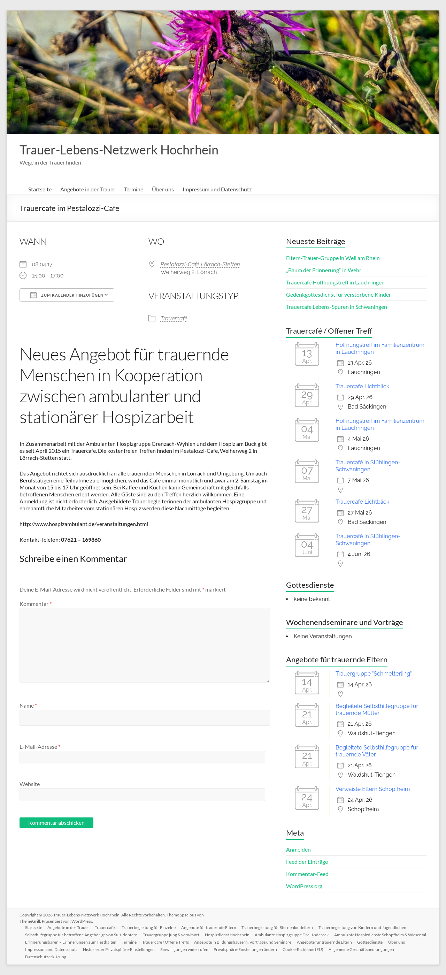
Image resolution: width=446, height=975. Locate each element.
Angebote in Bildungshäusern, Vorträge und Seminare (341, 942)
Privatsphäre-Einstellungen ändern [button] (360, 949)
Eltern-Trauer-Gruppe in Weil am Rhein (333, 257)
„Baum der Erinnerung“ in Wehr (323, 270)
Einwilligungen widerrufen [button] (299, 949)
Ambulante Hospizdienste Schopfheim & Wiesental (71, 942)
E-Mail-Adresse (40, 746)
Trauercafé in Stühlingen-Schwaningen (368, 466)
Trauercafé (174, 318)
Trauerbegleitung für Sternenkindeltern (278, 927)
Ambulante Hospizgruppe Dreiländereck (292, 934)
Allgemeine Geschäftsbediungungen (104, 956)
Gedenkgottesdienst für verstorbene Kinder (338, 294)
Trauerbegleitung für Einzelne (149, 927)
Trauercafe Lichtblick (362, 386)
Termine (133, 189)
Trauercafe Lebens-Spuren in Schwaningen (336, 306)
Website (30, 783)
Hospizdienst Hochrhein (227, 934)
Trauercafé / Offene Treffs (263, 942)
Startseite (40, 189)
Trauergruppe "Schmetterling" (374, 673)
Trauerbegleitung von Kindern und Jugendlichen (363, 927)
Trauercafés (106, 927)
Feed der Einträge (307, 861)
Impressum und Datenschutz (217, 189)
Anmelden (298, 849)
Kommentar (36, 603)
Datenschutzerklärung (163, 956)
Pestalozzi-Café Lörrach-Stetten (200, 264)
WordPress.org (304, 886)
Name (28, 705)
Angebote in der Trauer (87, 189)
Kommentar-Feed (307, 873)
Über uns (163, 189)
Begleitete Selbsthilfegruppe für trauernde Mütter (377, 709)
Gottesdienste (98, 949)
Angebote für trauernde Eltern (209, 927)
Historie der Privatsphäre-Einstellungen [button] (233, 949)
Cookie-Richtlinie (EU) (45, 956)
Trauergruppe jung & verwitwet (171, 934)
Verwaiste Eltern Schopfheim (373, 789)
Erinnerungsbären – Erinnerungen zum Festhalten (168, 942)
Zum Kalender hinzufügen (66, 295)
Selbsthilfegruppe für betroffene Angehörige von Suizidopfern (81, 934)
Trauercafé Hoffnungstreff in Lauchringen (335, 282)
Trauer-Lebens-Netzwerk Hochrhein (119, 149)
